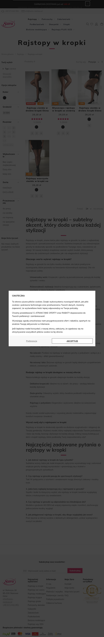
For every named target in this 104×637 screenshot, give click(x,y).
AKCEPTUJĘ (72, 341)
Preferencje (31, 341)
